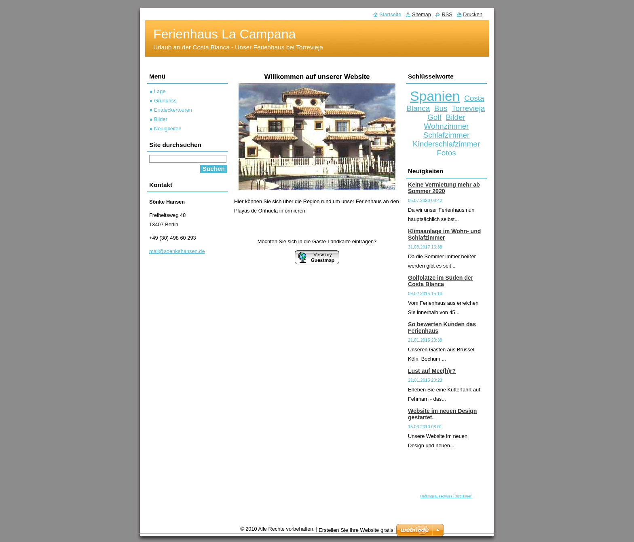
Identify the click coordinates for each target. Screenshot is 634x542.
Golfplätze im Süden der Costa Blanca (440, 280)
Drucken (472, 14)
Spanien (435, 96)
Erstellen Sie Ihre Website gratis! (357, 530)
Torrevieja (468, 108)
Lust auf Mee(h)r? (432, 371)
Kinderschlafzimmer (446, 144)
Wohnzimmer (446, 126)
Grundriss (165, 101)
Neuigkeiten (168, 128)
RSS (447, 14)
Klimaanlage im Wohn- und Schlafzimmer (444, 234)
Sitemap (421, 14)
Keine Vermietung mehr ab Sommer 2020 (444, 187)
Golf (434, 117)
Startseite (390, 14)
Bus (441, 108)
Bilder (455, 117)
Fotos (446, 153)
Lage (159, 91)
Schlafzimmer (446, 135)
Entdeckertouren (173, 110)
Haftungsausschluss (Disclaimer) (446, 496)
